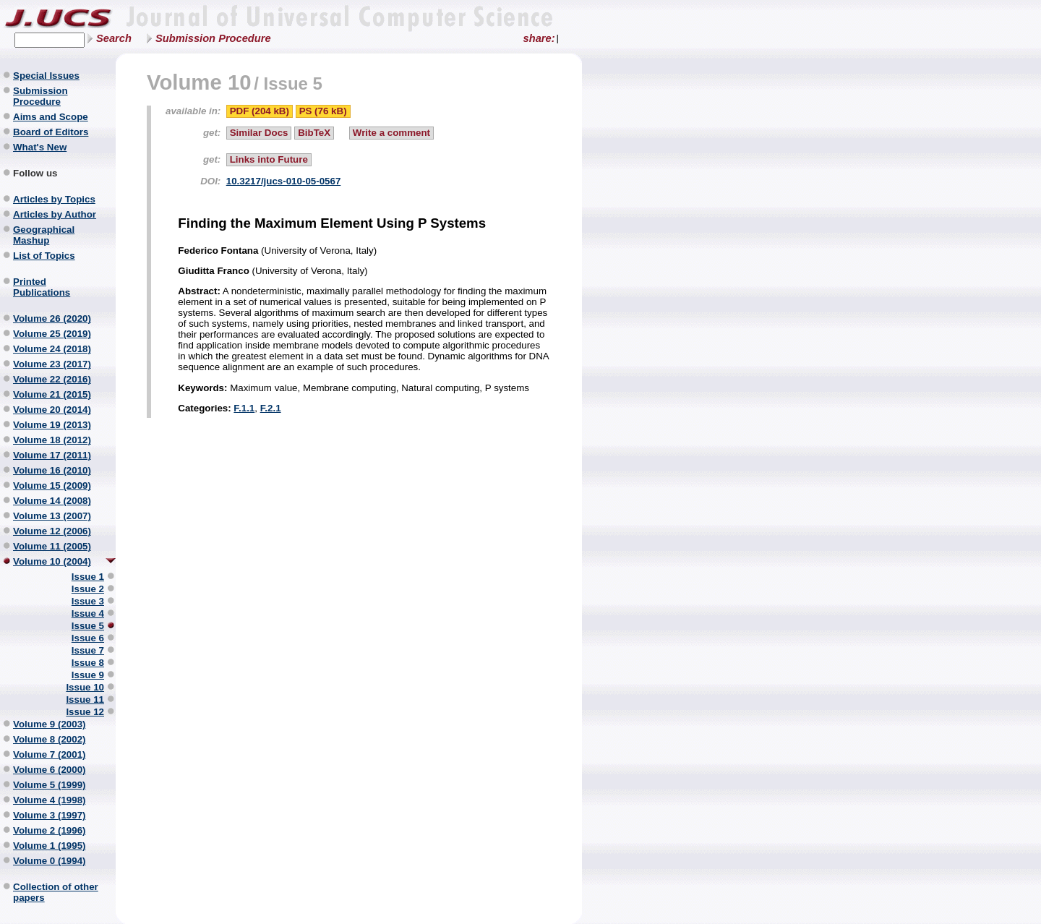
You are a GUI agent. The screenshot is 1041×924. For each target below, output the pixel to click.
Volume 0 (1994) (49, 860)
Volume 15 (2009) (52, 485)
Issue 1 (88, 576)
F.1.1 (244, 408)
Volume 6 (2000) (49, 769)
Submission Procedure (213, 38)
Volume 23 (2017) (52, 364)
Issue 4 (88, 613)
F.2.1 (270, 408)
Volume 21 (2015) (52, 394)
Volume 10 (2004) (52, 561)
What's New (40, 147)
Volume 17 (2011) (52, 455)
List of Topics (44, 255)
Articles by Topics (54, 199)
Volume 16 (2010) (52, 470)
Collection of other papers (55, 892)
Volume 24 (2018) (52, 348)
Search (114, 38)
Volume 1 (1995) (49, 845)
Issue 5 (88, 625)
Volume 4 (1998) (49, 800)
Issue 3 (88, 601)
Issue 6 (88, 638)
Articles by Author (54, 214)
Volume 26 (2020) (52, 318)
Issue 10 (85, 687)
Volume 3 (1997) (49, 815)
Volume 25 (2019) (52, 333)
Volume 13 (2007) (52, 515)
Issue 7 (88, 650)
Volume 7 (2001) (49, 754)
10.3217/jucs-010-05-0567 (283, 181)
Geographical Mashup (43, 235)
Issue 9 (88, 675)
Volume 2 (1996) (49, 830)
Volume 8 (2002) (49, 739)
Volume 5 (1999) (49, 784)
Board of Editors (50, 132)
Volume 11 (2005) (52, 546)
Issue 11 (85, 699)
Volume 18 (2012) (52, 440)
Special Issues (46, 75)
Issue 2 (88, 588)
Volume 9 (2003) (49, 724)
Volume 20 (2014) (52, 409)
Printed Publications (41, 287)
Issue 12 (85, 711)
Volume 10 (199, 82)
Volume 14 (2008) (52, 500)
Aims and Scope (50, 116)
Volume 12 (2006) (52, 531)
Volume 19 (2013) (52, 424)
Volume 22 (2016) (52, 379)
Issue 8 (88, 662)
